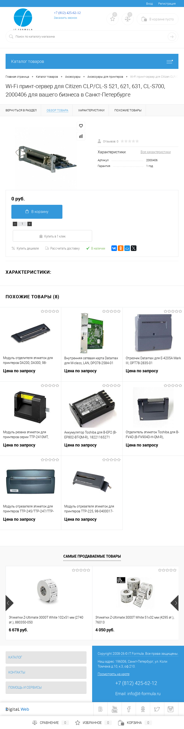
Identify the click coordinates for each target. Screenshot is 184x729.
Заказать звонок (65, 17)
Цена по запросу (30, 374)
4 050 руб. (104, 629)
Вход (149, 3)
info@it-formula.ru (144, 693)
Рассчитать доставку (62, 248)
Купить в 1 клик (52, 236)
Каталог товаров (92, 61)
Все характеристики (156, 152)
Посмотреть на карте (113, 674)
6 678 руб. (18, 629)
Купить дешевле (25, 248)
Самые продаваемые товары (92, 556)
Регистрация (167, 3)
